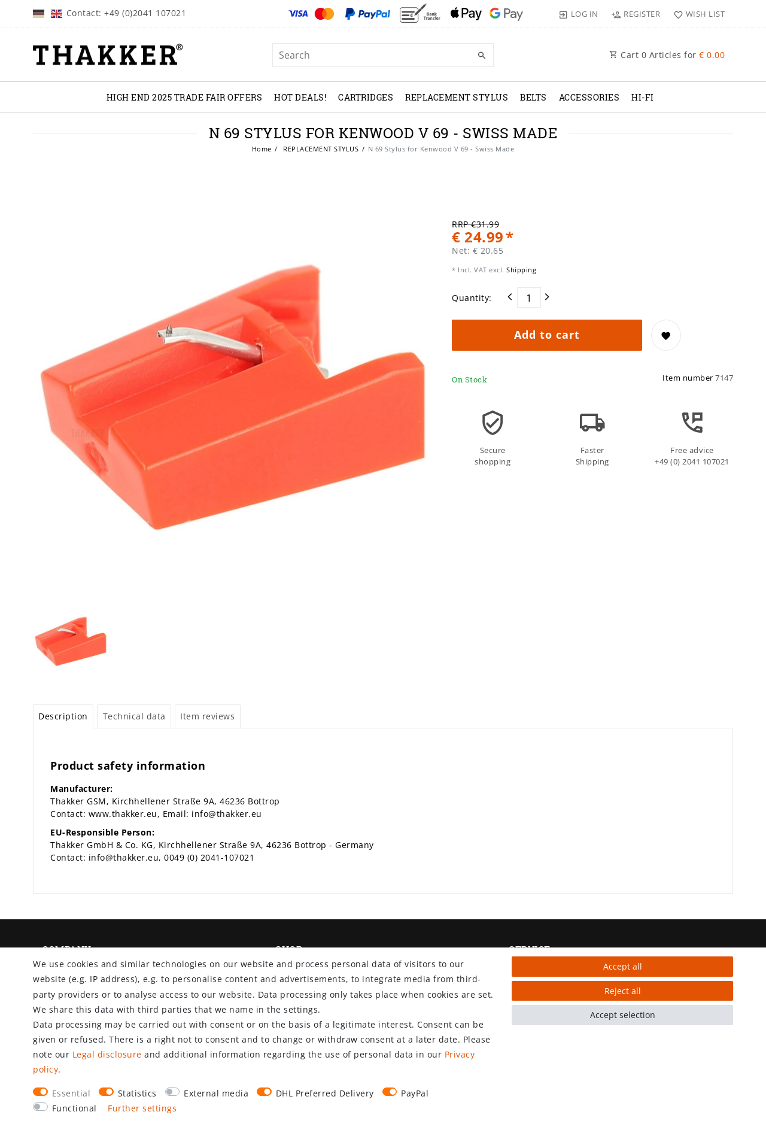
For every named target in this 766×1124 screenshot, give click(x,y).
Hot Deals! (300, 97)
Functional (74, 1108)
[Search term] (383, 55)
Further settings (142, 1108)
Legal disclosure (107, 1054)
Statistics (137, 1093)
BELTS (533, 97)
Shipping (520, 269)
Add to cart (547, 334)
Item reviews (207, 716)
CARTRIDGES (365, 97)
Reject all (622, 991)
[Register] (635, 14)
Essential (71, 1093)
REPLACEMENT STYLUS (456, 97)
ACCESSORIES (589, 97)
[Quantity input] (529, 297)
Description (63, 716)
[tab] (63, 716)
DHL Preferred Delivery (325, 1093)
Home (262, 148)
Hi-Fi (642, 97)
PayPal (414, 1093)
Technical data (134, 716)
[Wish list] (696, 14)
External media (216, 1093)
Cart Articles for (667, 54)
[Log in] (579, 14)
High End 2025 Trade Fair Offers (185, 97)
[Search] (481, 56)
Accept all (622, 966)
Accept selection (622, 1014)
